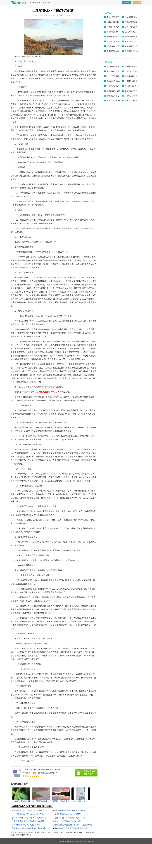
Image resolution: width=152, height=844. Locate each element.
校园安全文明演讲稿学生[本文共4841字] (28, 811)
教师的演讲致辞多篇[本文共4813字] (26, 825)
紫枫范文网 (73, 841)
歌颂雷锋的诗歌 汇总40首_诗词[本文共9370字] (73, 825)
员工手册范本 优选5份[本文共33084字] (28, 821)
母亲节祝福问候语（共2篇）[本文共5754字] (35, 832)
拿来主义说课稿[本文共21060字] (67, 821)
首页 (40, 3)
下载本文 (68, 16)
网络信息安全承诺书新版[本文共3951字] (71, 828)
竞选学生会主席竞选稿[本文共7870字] (70, 818)
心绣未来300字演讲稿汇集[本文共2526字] (29, 828)
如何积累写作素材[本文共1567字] (68, 814)
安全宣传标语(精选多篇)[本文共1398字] (70, 811)
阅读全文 (60, 16)
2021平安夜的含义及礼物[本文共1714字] (28, 814)
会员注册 (137, 2)
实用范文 (48, 3)
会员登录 (126, 2)
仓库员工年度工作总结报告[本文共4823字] (29, 818)
